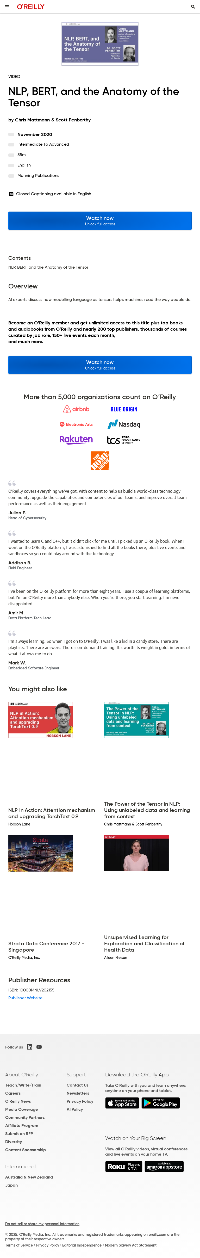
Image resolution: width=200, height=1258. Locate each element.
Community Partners (25, 1117)
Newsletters (78, 1093)
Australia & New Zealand (29, 1177)
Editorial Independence (82, 1245)
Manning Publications (38, 175)
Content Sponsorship (25, 1149)
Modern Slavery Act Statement (131, 1245)
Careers (13, 1093)
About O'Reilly (21, 1074)
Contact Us (77, 1085)
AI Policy (75, 1109)
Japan (11, 1185)
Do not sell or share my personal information (42, 1224)
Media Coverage (21, 1109)
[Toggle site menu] (7, 7)
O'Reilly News (18, 1101)
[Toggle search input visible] (193, 7)
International (20, 1166)
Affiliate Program (21, 1125)
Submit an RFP (19, 1133)
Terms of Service (19, 1245)
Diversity (13, 1141)
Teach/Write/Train (23, 1085)
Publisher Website (25, 997)
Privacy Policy (80, 1101)
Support (76, 1074)
